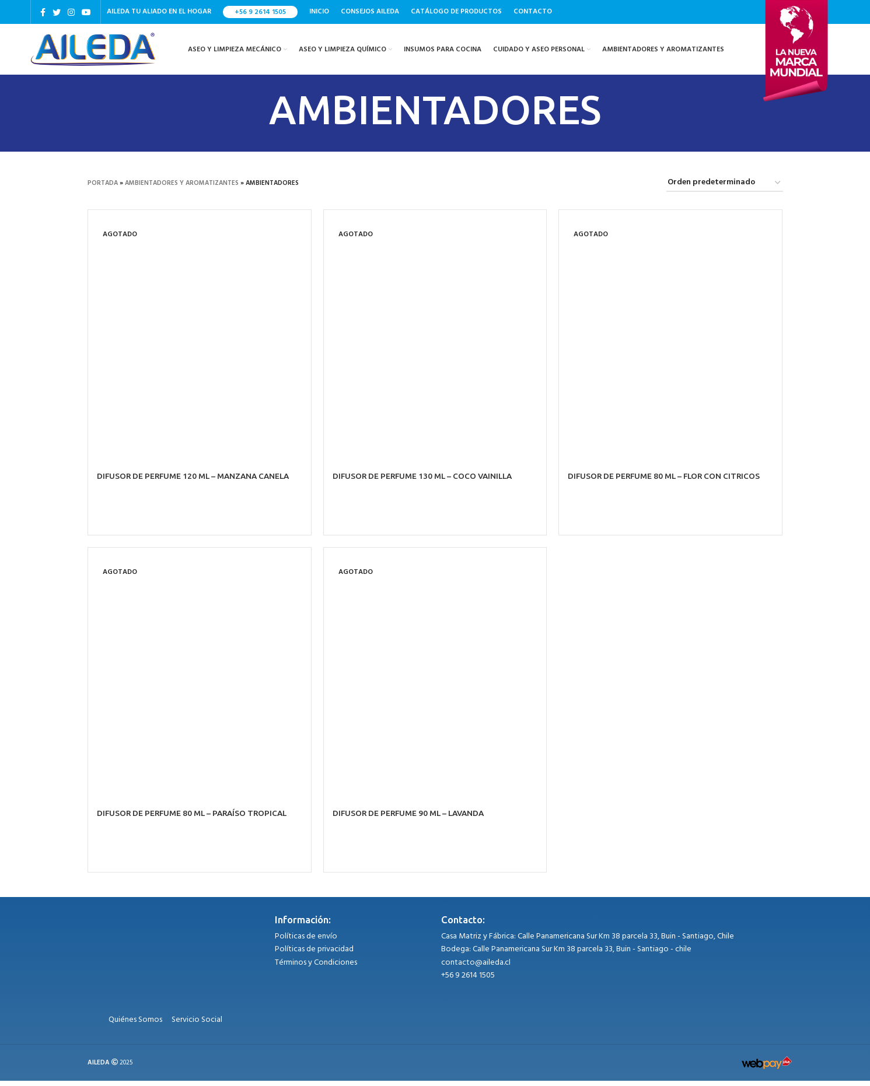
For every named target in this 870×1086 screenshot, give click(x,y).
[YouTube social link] (86, 12)
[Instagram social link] (71, 12)
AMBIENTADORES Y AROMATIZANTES (182, 188)
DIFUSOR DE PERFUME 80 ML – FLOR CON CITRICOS (667, 481)
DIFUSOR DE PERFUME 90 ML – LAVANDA (412, 819)
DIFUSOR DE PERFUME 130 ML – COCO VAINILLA (426, 481)
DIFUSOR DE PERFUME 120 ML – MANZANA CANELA (197, 481)
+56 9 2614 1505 (260, 12)
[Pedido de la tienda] (724, 188)
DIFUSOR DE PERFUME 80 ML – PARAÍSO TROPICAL (195, 819)
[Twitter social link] (56, 12)
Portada (103, 188)
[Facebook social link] (43, 12)
